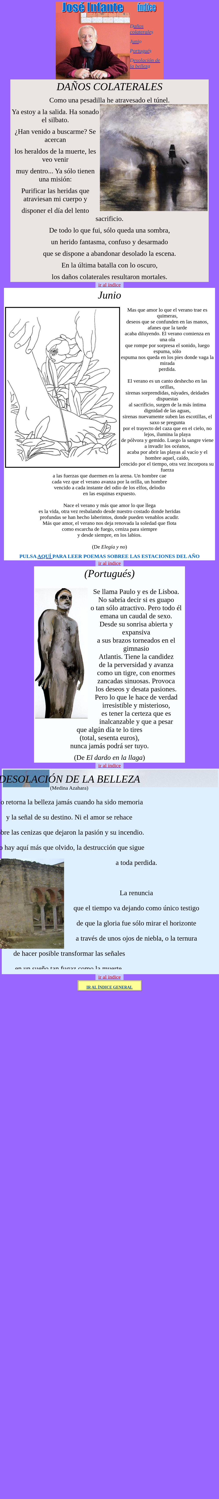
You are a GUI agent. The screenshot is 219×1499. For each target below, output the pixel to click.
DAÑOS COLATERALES (109, 86)
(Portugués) (109, 573)
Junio (109, 295)
